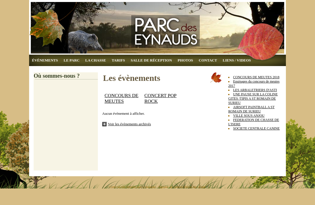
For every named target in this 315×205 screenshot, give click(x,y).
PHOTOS (185, 60)
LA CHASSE (95, 60)
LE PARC (72, 60)
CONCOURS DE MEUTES (121, 98)
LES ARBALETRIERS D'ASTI (255, 90)
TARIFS (118, 60)
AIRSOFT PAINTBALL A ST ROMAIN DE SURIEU (251, 109)
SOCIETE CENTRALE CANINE (256, 128)
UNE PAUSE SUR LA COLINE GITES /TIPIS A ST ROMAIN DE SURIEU (253, 98)
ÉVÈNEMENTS (45, 60)
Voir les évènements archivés (129, 124)
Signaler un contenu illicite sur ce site (182, 186)
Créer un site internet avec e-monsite (133, 186)
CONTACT (208, 60)
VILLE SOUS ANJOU (248, 116)
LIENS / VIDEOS (237, 60)
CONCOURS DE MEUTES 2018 (256, 77)
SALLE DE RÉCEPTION (151, 60)
